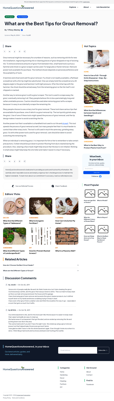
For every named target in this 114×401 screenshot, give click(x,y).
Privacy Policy (7, 398)
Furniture (63, 384)
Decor (6, 218)
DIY (30, 248)
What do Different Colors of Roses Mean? (89, 219)
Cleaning (59, 218)
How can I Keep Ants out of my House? (89, 238)
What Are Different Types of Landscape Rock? (14, 252)
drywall (65, 123)
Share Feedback (59, 186)
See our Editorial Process (22, 186)
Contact (89, 375)
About (88, 372)
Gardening (33, 218)
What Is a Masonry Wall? (65, 251)
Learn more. (86, 2)
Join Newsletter (103, 7)
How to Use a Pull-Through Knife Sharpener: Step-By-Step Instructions (95, 78)
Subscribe (97, 172)
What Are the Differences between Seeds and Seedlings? (95, 113)
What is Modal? (102, 200)
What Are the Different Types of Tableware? (12, 222)
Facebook (90, 384)
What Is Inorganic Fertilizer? (36, 222)
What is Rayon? (102, 217)
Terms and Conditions (18, 398)
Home (86, 72)
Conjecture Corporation (23, 395)
